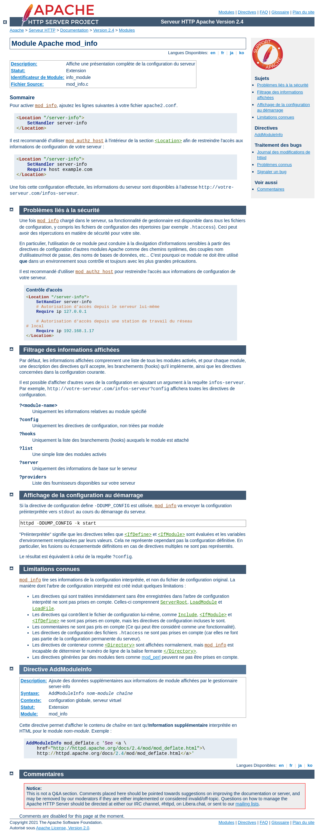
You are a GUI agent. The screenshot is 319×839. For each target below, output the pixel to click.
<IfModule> (171, 534)
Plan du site (303, 12)
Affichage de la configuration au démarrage (83, 495)
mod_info (46, 105)
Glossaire (280, 12)
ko (241, 52)
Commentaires (270, 189)
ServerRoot (173, 602)
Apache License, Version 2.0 (62, 827)
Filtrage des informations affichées (72, 350)
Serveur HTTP (42, 30)
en (212, 52)
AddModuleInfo (268, 134)
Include (187, 614)
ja (231, 52)
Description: (24, 63)
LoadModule (203, 602)
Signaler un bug (271, 171)
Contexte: (31, 700)
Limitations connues (275, 117)
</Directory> (180, 651)
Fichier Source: (27, 84)
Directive (36, 669)
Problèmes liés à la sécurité (282, 85)
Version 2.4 (103, 30)
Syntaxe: (30, 693)
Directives (247, 12)
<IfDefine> (138, 534)
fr (222, 52)
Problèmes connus (274, 164)
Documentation (74, 30)
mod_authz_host (85, 140)
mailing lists (247, 803)
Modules (226, 12)
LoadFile (43, 608)
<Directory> (120, 645)
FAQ (264, 12)
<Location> (168, 140)
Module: (29, 713)
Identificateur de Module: (38, 77)
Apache (17, 30)
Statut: (18, 70)
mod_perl (151, 657)
